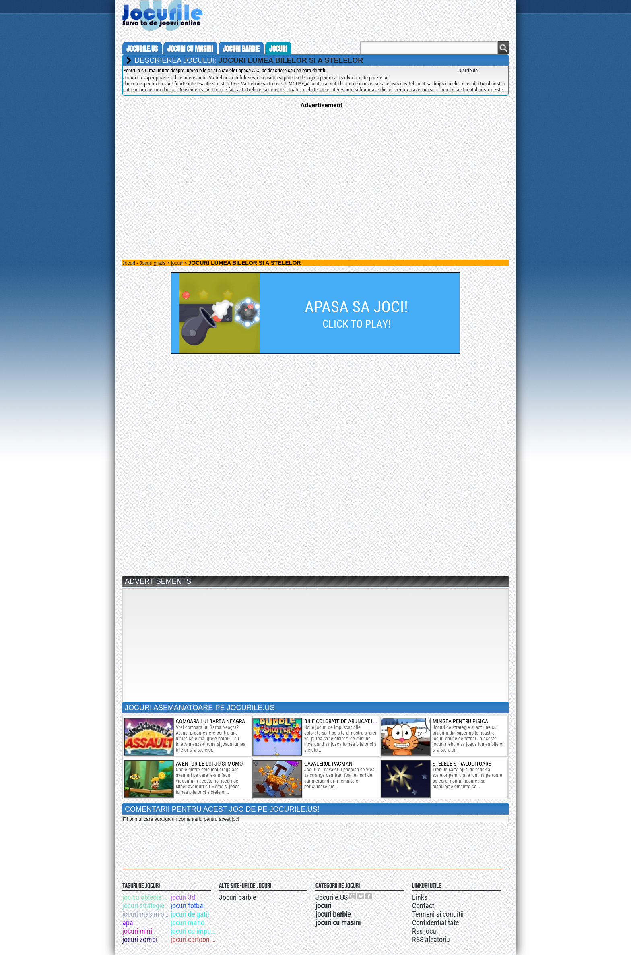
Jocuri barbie (237, 897)
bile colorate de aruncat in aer (345, 721)
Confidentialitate (435, 922)
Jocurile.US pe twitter (361, 896)
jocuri (278, 49)
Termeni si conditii (438, 914)
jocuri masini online (145, 914)
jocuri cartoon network (194, 939)
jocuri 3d (183, 897)
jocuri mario (187, 922)
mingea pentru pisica (460, 721)
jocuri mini (137, 931)
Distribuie (468, 70)
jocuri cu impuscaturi (194, 931)
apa (127, 922)
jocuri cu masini (190, 49)
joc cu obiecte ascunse (145, 897)
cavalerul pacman (328, 763)
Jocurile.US (332, 897)
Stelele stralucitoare (462, 763)
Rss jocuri (426, 931)
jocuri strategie (143, 905)
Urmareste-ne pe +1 (353, 896)
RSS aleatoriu (431, 939)
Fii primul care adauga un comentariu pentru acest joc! (181, 819)
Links (419, 897)
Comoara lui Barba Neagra (210, 721)
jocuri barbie (241, 49)
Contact (423, 905)
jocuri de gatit (190, 914)
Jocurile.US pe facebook (369, 896)
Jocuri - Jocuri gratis (143, 263)
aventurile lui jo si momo (209, 763)
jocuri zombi (139, 939)
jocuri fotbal (188, 905)
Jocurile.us (142, 49)
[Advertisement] (315, 164)
